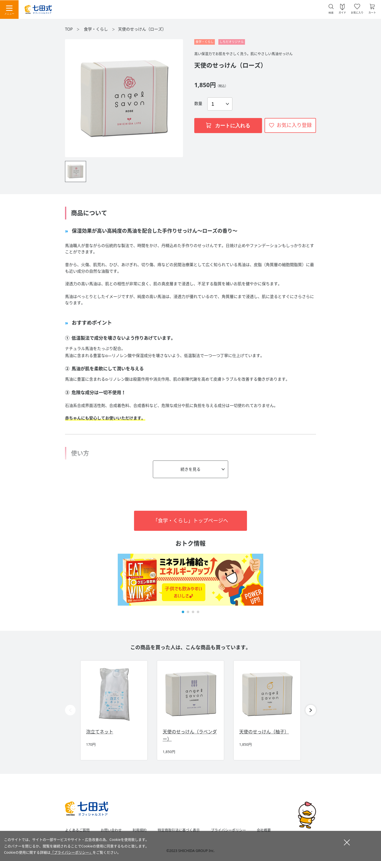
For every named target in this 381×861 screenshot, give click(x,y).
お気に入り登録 (294, 125)
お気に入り (357, 12)
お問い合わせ (111, 830)
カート (372, 12)
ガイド (342, 12)
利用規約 (140, 830)
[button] (183, 612)
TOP (69, 29)
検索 (331, 12)
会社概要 (264, 830)
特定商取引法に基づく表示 (179, 830)
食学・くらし (96, 29)
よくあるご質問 (77, 830)
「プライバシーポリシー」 (71, 852)
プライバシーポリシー (228, 830)
